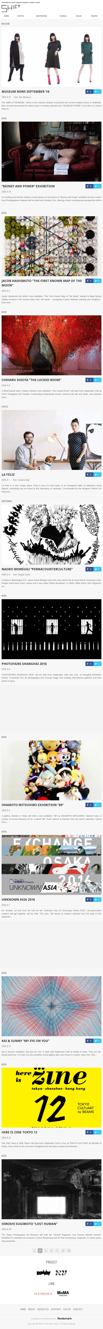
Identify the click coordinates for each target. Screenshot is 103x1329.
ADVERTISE (43, 1309)
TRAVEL (94, 16)
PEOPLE (20, 16)
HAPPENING (41, 16)
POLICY (67, 1309)
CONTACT (78, 1309)
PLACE (79, 16)
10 (63, 1250)
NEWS (6, 16)
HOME (23, 1309)
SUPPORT (56, 1309)
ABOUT (31, 1309)
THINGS (63, 16)
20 (68, 1250)
